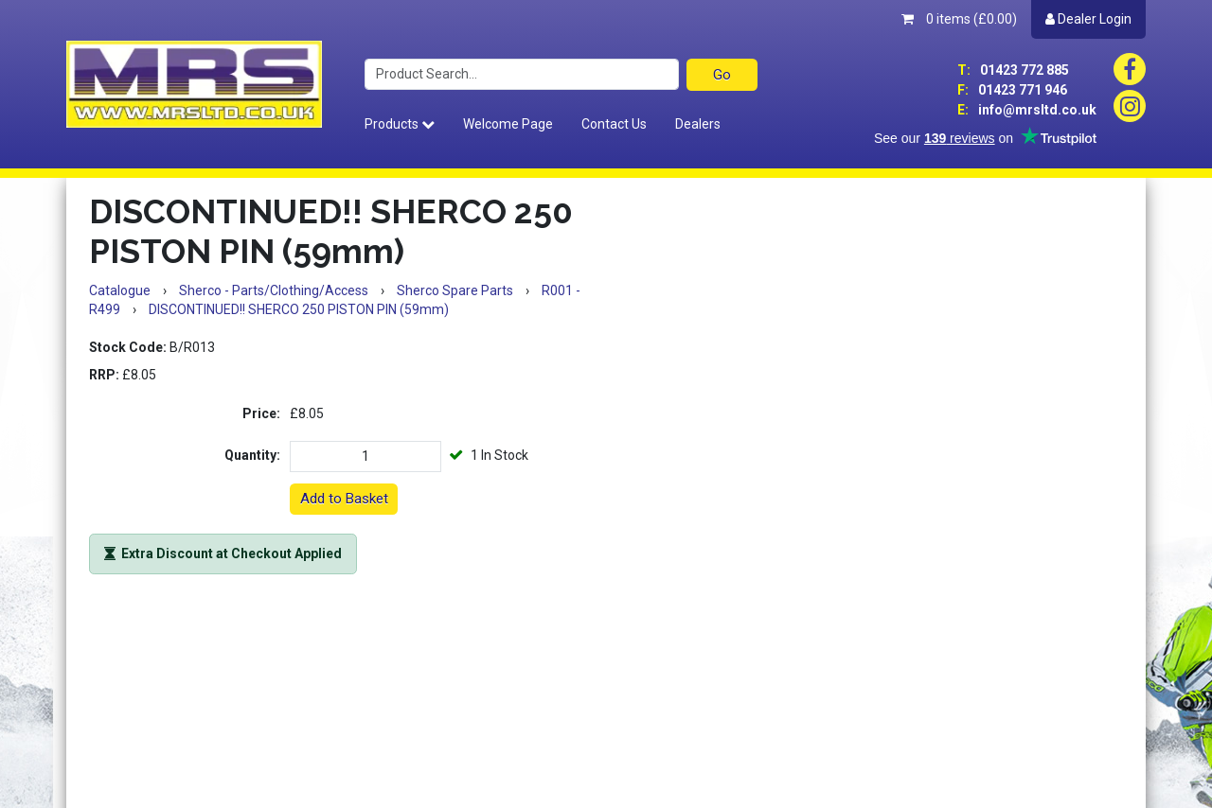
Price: (261, 413)
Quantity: (252, 455)
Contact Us (614, 124)
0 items (959, 18)
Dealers (698, 124)
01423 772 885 (1013, 70)
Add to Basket (344, 498)
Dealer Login (1088, 18)
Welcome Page (508, 124)
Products (400, 124)
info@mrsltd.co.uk (1026, 109)
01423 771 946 (1012, 89)
